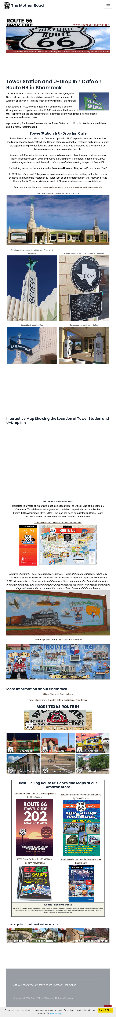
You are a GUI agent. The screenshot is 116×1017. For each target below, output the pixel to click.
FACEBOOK (58, 985)
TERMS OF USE (45, 985)
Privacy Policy (55, 1013)
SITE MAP (17, 985)
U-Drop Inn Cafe (29, 174)
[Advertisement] (58, 67)
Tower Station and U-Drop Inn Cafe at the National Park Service (58, 700)
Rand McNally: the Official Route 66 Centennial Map (58, 522)
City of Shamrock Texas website (58, 694)
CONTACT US (70, 985)
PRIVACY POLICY (30, 985)
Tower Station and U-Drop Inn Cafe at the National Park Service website (69, 187)
